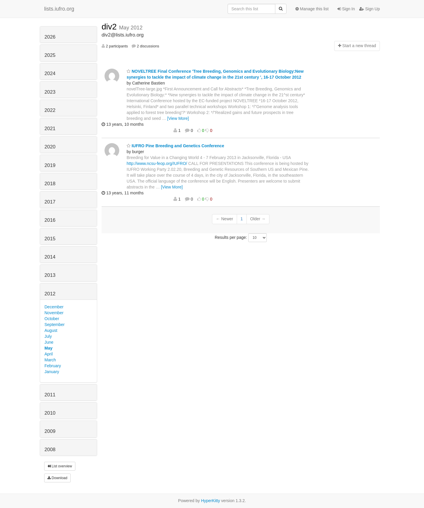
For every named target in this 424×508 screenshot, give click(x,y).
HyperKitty (210, 500)
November (54, 312)
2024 (49, 73)
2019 (49, 165)
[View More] (178, 118)
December (54, 307)
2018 (49, 183)
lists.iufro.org (59, 9)
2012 (49, 294)
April (48, 354)
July (48, 336)
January (51, 371)
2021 (49, 128)
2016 (49, 220)
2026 (49, 37)
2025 (49, 55)
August (50, 330)
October (51, 318)
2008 (49, 449)
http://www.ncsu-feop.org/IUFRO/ (157, 163)
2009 (49, 431)
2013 (49, 275)
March (50, 360)
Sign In (346, 8)
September (54, 324)
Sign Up (369, 8)
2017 (49, 202)
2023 (49, 92)
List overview (59, 466)
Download (57, 478)
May (48, 348)
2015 (49, 238)
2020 (49, 147)
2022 (49, 110)
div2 (110, 26)
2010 (49, 413)
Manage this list (312, 8)
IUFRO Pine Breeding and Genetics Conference (175, 145)
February (52, 365)
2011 (49, 395)
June (48, 342)
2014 (49, 257)
